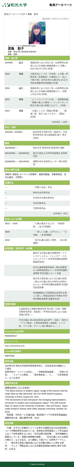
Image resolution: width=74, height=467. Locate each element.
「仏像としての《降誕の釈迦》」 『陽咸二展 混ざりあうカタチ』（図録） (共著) (48, 113)
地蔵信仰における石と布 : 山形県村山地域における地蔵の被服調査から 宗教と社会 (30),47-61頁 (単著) (49, 65)
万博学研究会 (39, 208)
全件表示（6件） (61, 213)
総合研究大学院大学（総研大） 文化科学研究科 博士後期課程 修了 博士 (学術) (50, 135)
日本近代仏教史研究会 (43, 198)
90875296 (9, 356)
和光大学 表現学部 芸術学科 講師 (48, 148)
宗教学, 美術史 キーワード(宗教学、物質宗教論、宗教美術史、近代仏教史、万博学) (35, 175)
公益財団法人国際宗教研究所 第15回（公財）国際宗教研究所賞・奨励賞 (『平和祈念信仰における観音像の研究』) (43, 312)
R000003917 (11, 336)
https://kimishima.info (15, 346)
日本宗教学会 (39, 203)
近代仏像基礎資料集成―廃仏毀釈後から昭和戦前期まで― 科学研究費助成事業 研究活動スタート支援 (50, 270)
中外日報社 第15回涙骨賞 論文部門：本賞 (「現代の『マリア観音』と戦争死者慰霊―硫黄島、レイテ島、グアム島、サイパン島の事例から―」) (43, 323)
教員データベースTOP (14, 14)
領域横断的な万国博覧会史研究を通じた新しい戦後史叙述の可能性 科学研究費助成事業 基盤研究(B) (50, 296)
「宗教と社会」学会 (42, 187)
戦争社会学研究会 (41, 192)
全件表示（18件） (60, 122)
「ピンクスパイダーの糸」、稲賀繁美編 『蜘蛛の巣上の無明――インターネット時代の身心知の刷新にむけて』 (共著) (49, 102)
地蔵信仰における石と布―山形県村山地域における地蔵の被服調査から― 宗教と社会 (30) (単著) (49, 91)
